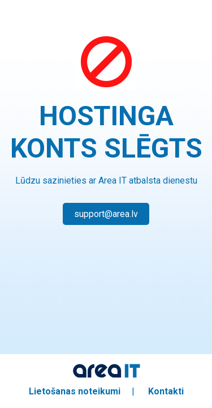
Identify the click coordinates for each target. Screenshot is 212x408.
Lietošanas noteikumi (74, 391)
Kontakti (166, 391)
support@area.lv (106, 214)
